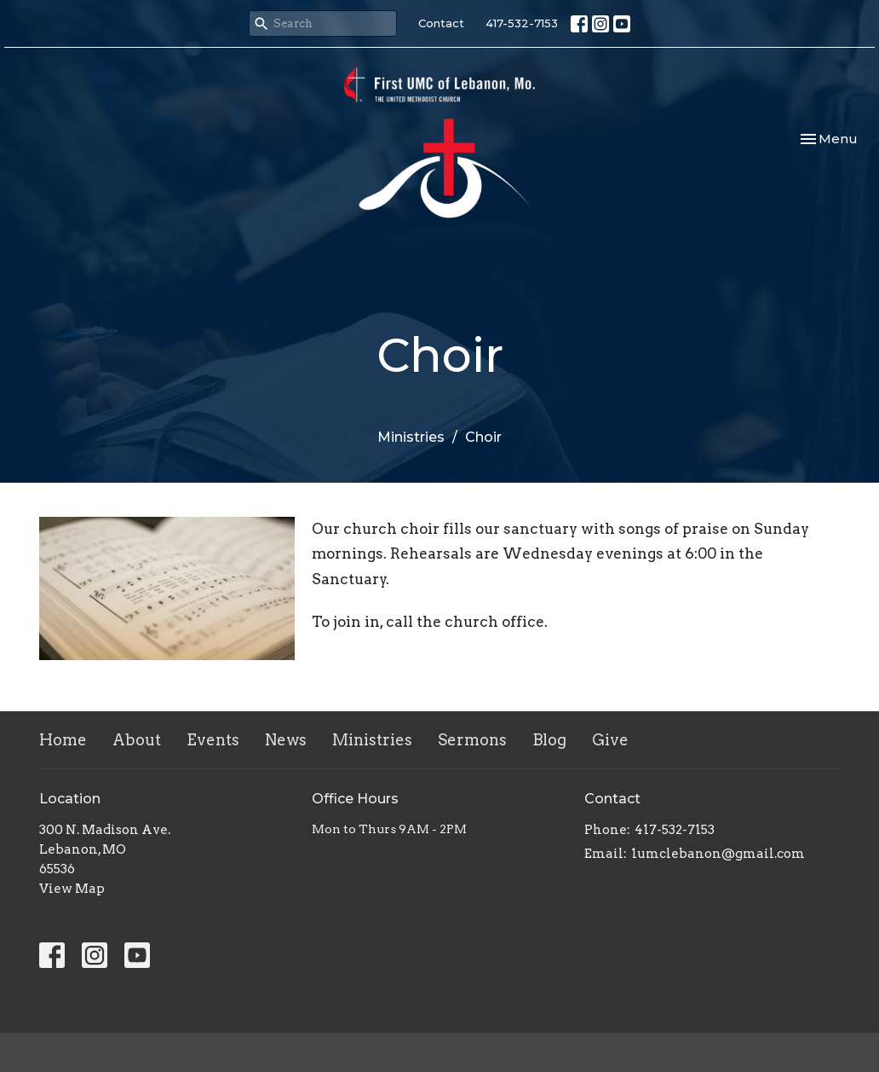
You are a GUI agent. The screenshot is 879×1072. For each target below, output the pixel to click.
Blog (549, 740)
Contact (441, 23)
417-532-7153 (521, 23)
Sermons (472, 740)
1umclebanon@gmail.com (718, 853)
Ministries (411, 437)
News (286, 740)
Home (63, 740)
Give (610, 740)
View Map (72, 888)
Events (213, 740)
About (136, 740)
